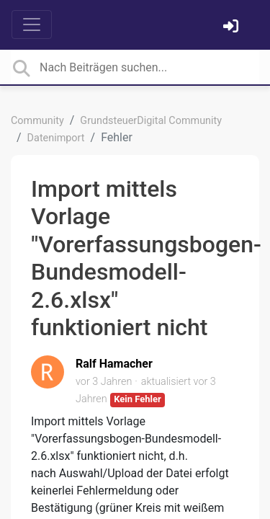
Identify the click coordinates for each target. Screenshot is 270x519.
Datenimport (56, 138)
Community (37, 121)
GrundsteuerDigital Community (151, 121)
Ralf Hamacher (114, 364)
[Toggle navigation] (32, 24)
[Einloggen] (232, 28)
